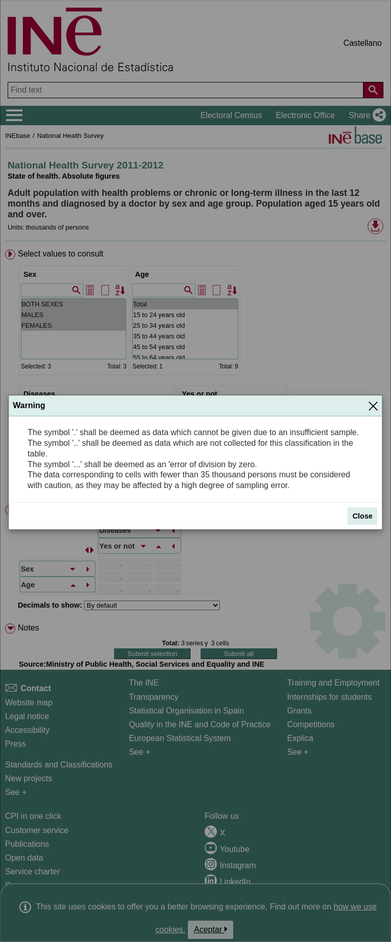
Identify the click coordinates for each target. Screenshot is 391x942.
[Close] (373, 405)
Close (362, 516)
